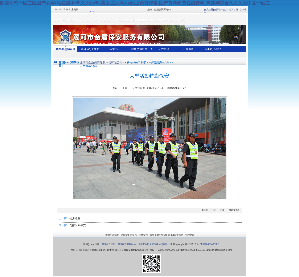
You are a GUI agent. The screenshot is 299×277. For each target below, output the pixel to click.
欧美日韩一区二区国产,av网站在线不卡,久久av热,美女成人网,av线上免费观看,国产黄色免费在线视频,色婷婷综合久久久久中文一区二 (135, 3)
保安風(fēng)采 (159, 62)
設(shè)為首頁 (230, 9)
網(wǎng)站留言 (129, 235)
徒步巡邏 (74, 218)
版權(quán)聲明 (158, 235)
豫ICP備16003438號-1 (207, 244)
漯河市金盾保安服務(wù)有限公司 (101, 62)
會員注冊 (208, 9)
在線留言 (188, 48)
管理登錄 (189, 235)
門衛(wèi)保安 (77, 225)
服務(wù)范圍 (139, 48)
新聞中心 (114, 48)
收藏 (222, 210)
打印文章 (233, 210)
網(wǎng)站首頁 (65, 48)
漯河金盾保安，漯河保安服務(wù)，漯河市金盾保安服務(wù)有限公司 (136, 244)
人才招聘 (163, 48)
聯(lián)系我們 (213, 48)
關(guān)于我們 (90, 48)
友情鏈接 (143, 235)
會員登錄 (218, 9)
